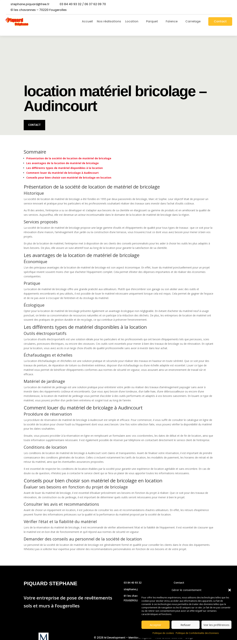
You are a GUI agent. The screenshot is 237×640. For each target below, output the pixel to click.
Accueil (87, 21)
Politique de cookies (163, 633)
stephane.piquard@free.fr (30, 4)
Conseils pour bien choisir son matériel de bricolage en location (68, 170)
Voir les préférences (216, 625)
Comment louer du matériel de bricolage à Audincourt (62, 165)
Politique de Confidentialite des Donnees (197, 633)
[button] (229, 590)
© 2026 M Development (109, 630)
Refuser (186, 625)
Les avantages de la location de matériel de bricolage (62, 156)
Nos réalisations (109, 21)
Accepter (155, 625)
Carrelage (193, 21)
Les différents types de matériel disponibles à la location (64, 160)
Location (131, 21)
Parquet (152, 21)
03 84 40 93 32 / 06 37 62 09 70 (83, 4)
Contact (220, 21)
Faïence (172, 21)
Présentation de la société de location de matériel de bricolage (68, 151)
